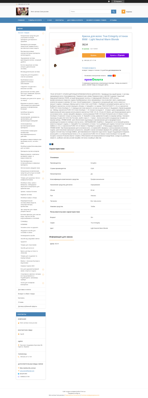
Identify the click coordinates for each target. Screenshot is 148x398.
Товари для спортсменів (28, 245)
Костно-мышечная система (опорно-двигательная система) (29, 66)
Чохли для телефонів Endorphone (27, 283)
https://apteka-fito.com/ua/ (28, 368)
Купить (94, 55)
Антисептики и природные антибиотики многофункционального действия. (29, 133)
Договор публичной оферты (30, 25)
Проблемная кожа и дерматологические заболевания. (27, 81)
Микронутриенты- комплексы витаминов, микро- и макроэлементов (30, 156)
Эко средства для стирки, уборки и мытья (29, 210)
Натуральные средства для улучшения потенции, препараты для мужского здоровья (30, 38)
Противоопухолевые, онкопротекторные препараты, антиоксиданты (30, 53)
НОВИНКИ (24, 224)
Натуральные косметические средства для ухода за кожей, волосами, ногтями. (30, 173)
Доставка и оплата (75, 20)
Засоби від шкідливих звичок (30, 238)
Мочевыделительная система (30, 72)
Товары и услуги (35, 20)
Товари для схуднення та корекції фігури (29, 257)
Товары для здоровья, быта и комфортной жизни (30, 179)
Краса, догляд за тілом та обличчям (29, 252)
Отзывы (113, 20)
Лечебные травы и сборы (29, 197)
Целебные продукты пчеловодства (27, 113)
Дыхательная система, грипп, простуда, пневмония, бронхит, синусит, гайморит (31, 93)
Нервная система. (26, 194)
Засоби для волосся (27, 248)
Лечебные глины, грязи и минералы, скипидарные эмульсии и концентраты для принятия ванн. (30, 185)
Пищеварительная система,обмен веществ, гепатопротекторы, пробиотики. (28, 203)
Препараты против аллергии (30, 151)
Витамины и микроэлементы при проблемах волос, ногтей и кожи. (31, 141)
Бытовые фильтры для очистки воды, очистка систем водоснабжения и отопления (31, 216)
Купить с (117, 55)
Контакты (60, 20)
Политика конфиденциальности (90, 395)
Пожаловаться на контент (72, 395)
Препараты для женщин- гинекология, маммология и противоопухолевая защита (30, 46)
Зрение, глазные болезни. (29, 191)
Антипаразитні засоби (28, 235)
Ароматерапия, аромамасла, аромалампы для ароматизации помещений (30, 119)
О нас (49, 20)
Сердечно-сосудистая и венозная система (28, 87)
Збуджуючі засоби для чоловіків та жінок (28, 231)
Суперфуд (24, 221)
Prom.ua (83, 391)
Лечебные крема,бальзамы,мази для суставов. (31, 147)
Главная (21, 20)
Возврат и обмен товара (96, 20)
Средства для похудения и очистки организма (29, 75)
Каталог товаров (23, 33)
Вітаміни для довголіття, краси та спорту (31, 99)
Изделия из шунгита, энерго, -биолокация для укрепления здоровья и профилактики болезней (30, 106)
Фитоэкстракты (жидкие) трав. (30, 168)
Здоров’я (24, 241)
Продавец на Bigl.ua (74, 393)
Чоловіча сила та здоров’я (29, 227)
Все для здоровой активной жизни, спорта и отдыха (30, 270)
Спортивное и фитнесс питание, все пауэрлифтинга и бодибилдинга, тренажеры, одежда (31, 276)
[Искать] (113, 12)
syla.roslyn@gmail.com (27, 371)
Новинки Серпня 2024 (27, 266)
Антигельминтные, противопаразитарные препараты (28, 125)
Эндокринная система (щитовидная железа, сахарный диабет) (31, 60)
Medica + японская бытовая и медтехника (30, 262)
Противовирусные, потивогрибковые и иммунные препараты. (30, 163)
